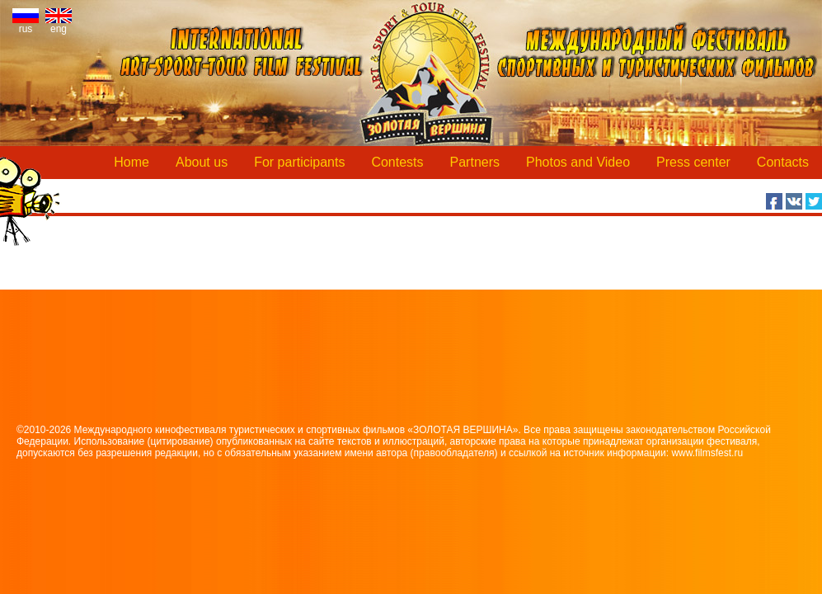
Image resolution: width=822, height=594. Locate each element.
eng (58, 24)
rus (25, 24)
